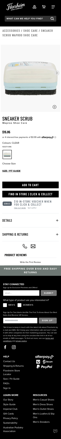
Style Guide (9, 404)
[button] (56, 73)
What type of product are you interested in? (26, 300)
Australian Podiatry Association (13, 429)
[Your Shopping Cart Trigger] (43, 6)
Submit (49, 293)
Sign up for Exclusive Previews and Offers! (20, 287)
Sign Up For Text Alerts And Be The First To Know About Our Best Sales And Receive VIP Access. (30, 313)
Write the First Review (30, 262)
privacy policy (21, 341)
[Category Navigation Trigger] (53, 6)
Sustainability (10, 422)
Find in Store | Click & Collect (31, 194)
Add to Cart (30, 185)
